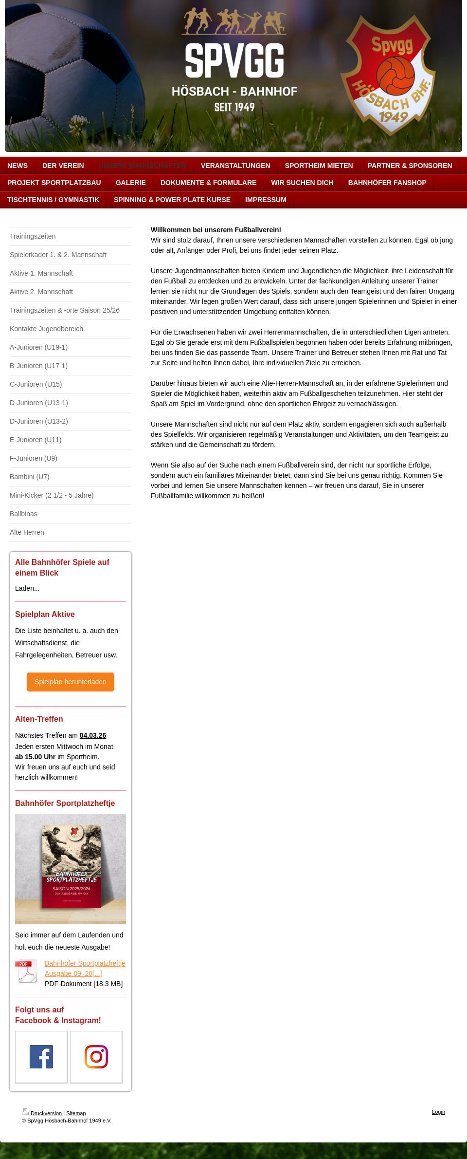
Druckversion (42, 1113)
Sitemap (76, 1113)
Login (438, 1112)
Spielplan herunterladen (71, 682)
